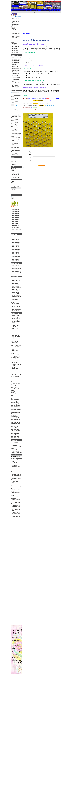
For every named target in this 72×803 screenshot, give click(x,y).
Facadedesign (18, 11)
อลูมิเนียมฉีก (38, 11)
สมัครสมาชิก (14, 190)
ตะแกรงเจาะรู (32, 11)
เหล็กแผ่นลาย (44, 11)
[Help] (16, 105)
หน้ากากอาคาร (51, 11)
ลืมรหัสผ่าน (14, 189)
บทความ (57, 11)
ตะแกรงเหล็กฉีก (25, 11)
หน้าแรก (13, 11)
